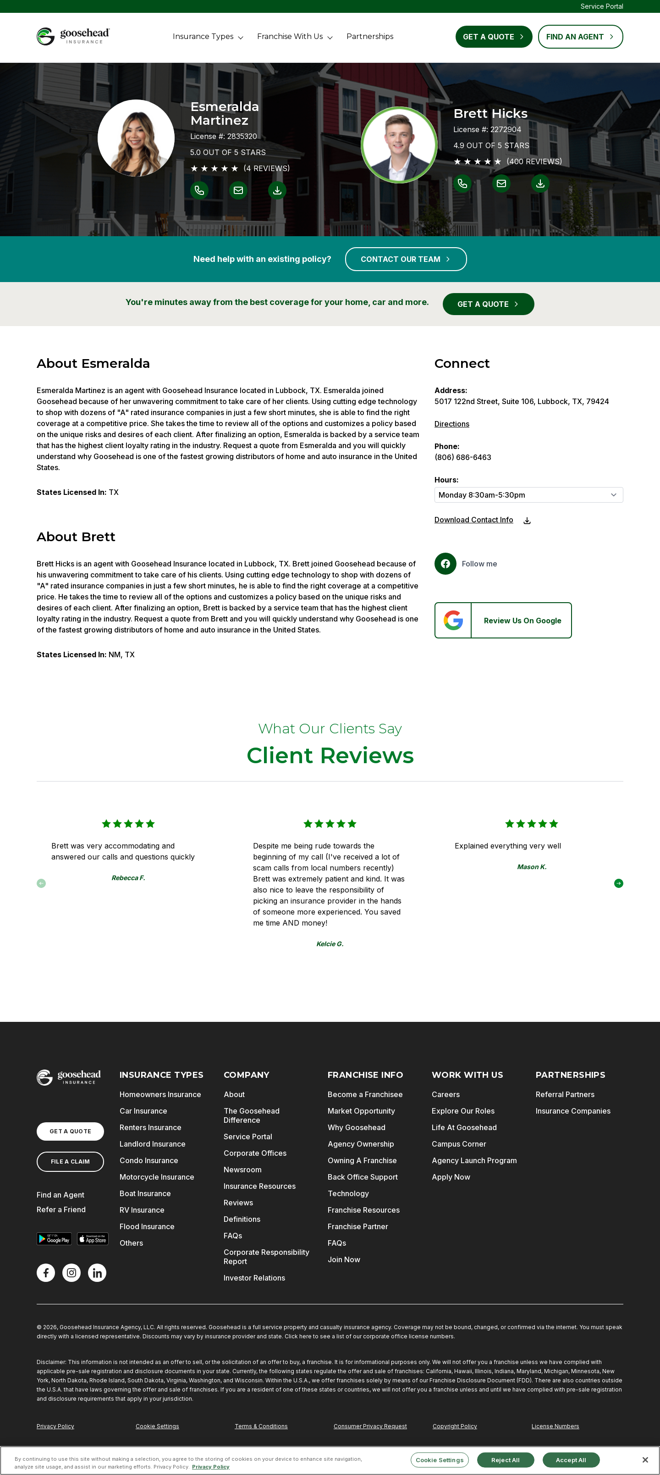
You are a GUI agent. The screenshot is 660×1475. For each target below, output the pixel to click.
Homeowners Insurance (160, 1094)
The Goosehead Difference (252, 1115)
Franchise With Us (290, 36)
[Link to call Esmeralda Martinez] (199, 190)
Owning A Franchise (362, 1160)
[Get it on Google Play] (54, 1238)
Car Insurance (143, 1110)
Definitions (242, 1219)
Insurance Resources (260, 1186)
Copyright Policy (455, 1426)
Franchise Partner (358, 1226)
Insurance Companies (573, 1110)
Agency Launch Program (474, 1160)
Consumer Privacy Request (370, 1426)
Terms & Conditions (261, 1426)
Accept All (571, 1459)
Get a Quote (494, 36)
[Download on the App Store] (92, 1238)
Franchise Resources (364, 1209)
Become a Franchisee (365, 1094)
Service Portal (602, 6)
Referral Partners (565, 1094)
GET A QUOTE (488, 304)
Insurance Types (203, 36)
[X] (71, 1273)
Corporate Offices (255, 1153)
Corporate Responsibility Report (266, 1257)
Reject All (505, 1459)
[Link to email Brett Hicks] (501, 183)
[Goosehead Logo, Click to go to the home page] (73, 36)
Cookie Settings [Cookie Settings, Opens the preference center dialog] (440, 1459)
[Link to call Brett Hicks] (462, 183)
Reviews (238, 1202)
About (234, 1094)
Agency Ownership (361, 1143)
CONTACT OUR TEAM (406, 259)
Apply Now (451, 1176)
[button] (618, 883)
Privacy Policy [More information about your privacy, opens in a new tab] (211, 1467)
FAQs (233, 1235)
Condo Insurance (149, 1160)
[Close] (645, 1460)
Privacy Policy (55, 1426)
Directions (451, 423)
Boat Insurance (145, 1193)
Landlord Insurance (153, 1143)
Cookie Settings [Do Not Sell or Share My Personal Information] (157, 1426)
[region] (330, 1460)
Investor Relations (254, 1277)
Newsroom (243, 1169)
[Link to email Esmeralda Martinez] (238, 190)
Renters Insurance (151, 1127)
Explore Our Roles (463, 1110)
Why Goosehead (356, 1127)
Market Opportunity (361, 1110)
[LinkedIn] (97, 1273)
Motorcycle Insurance (157, 1176)
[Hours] (528, 495)
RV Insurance (142, 1209)
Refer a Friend (61, 1209)
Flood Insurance (147, 1226)
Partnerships (369, 36)
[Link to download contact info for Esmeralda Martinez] (277, 190)
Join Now (344, 1259)
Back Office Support (363, 1176)
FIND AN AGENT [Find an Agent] (580, 36)
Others (131, 1243)
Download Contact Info (473, 519)
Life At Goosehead (464, 1127)
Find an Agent (60, 1194)
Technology (348, 1193)
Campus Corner (459, 1143)
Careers (446, 1094)
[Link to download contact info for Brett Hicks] (540, 183)
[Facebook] (465, 564)
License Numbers (555, 1426)
